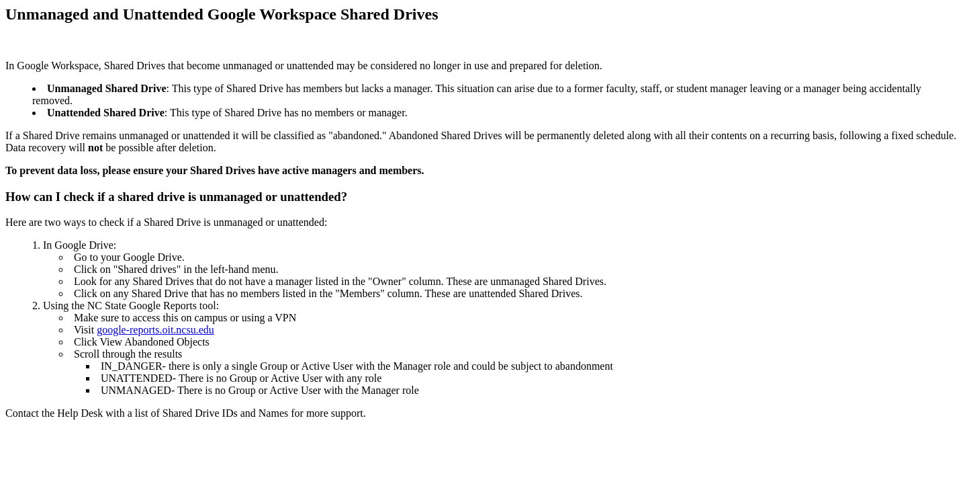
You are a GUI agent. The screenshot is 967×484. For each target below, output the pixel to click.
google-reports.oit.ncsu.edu (155, 329)
